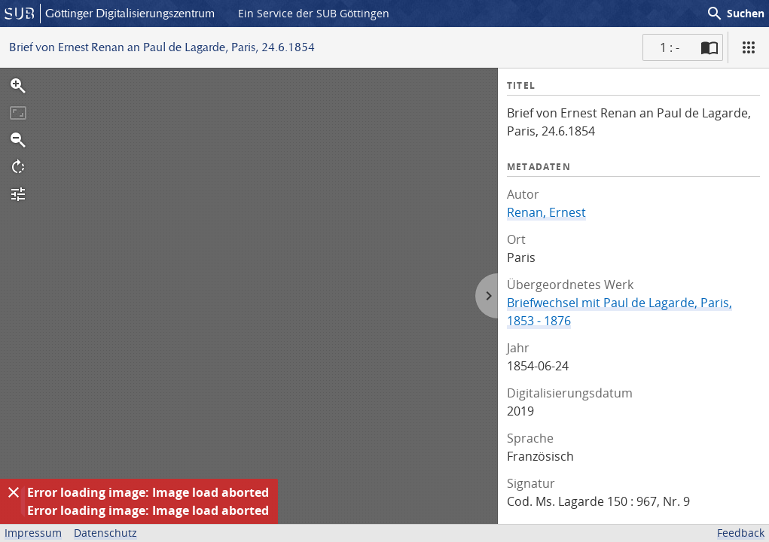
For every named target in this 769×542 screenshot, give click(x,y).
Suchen (735, 14)
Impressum (33, 532)
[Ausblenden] (13, 492)
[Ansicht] (748, 47)
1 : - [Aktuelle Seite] (669, 47)
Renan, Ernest (546, 212)
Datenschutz (105, 532)
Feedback (740, 532)
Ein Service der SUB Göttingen (313, 13)
